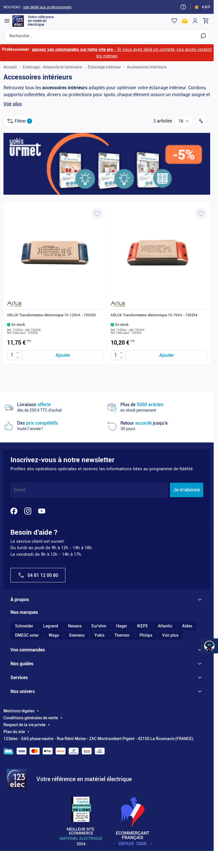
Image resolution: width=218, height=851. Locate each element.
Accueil (10, 67)
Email (19, 490)
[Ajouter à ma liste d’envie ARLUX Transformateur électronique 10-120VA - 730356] (97, 214)
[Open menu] (6, 20)
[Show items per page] (183, 121)
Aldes (187, 626)
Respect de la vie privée (24, 725)
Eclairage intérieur (104, 67)
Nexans (75, 626)
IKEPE (142, 626)
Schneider (24, 626)
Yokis (99, 635)
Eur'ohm (98, 626)
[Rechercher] (203, 35)
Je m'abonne (186, 490)
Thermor (122, 635)
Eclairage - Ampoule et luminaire (52, 67)
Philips (146, 635)
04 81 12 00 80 (38, 575)
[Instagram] (27, 511)
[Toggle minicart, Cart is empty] (205, 20)
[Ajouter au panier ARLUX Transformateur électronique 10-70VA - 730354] (166, 355)
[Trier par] (201, 121)
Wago (54, 635)
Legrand (50, 626)
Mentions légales (18, 711)
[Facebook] (13, 511)
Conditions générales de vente (30, 718)
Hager (121, 626)
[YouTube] (41, 511)
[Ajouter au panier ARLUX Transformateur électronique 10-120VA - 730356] (63, 355)
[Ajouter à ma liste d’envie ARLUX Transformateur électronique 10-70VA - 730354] (201, 214)
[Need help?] (183, 6)
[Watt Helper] (209, 645)
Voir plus (12, 104)
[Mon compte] (195, 20)
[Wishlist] (174, 20)
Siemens (77, 635)
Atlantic (165, 626)
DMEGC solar (27, 635)
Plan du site (14, 732)
